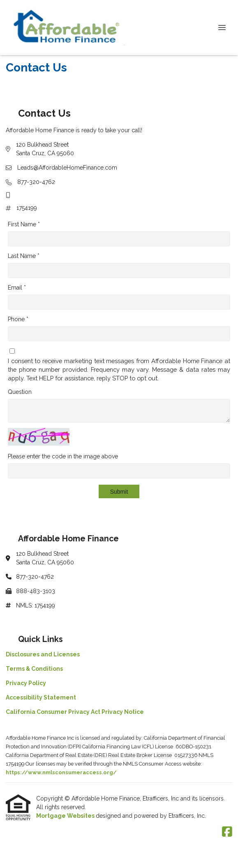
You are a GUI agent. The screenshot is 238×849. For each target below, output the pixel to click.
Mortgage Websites (66, 815)
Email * (17, 287)
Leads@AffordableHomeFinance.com (67, 167)
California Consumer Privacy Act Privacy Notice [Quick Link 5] (75, 712)
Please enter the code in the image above (63, 456)
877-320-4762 (36, 182)
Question (20, 392)
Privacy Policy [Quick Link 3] (26, 683)
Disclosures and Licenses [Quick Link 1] (43, 654)
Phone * (18, 319)
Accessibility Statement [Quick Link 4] (41, 697)
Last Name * (23, 256)
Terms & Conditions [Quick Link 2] (34, 668)
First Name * (24, 224)
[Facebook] (227, 832)
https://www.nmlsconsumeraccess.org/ (61, 772)
